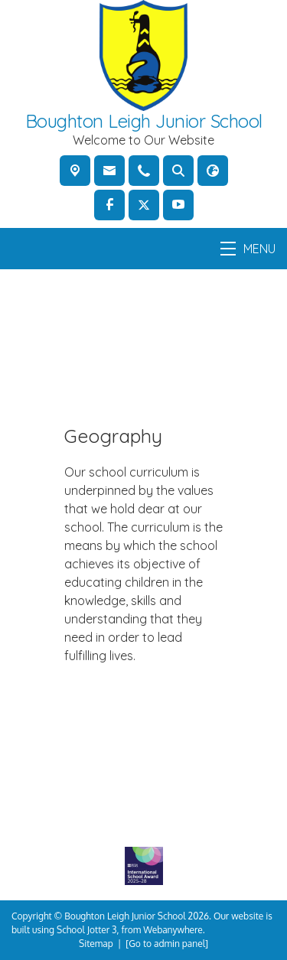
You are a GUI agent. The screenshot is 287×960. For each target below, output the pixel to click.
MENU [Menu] (248, 248)
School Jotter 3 (87, 930)
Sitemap (96, 943)
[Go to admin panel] (167, 943)
